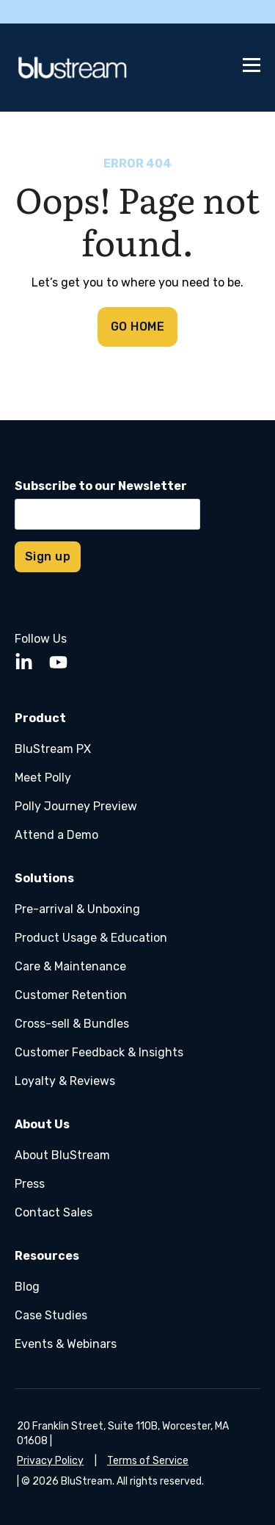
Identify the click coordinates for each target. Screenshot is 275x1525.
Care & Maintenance (70, 966)
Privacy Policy (50, 1460)
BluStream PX (53, 749)
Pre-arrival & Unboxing (77, 909)
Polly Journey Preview (76, 806)
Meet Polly (43, 777)
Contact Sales (53, 1212)
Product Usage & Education (91, 937)
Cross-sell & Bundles (72, 1023)
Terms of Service (147, 1460)
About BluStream (62, 1155)
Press (30, 1184)
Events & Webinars (66, 1344)
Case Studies (51, 1315)
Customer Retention (71, 995)
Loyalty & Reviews (65, 1081)
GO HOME (137, 327)
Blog (27, 1286)
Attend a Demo (56, 835)
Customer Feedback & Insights (99, 1052)
